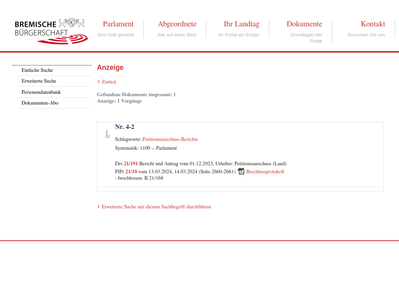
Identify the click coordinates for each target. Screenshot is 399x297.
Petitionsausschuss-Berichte (170, 139)
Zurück (109, 82)
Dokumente (304, 24)
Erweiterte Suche (39, 81)
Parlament (118, 24)
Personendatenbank (41, 92)
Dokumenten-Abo (40, 103)
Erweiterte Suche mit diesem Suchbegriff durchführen (156, 207)
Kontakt (373, 24)
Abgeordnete (177, 24)
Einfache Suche (37, 70)
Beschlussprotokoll (265, 171)
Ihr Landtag (241, 24)
